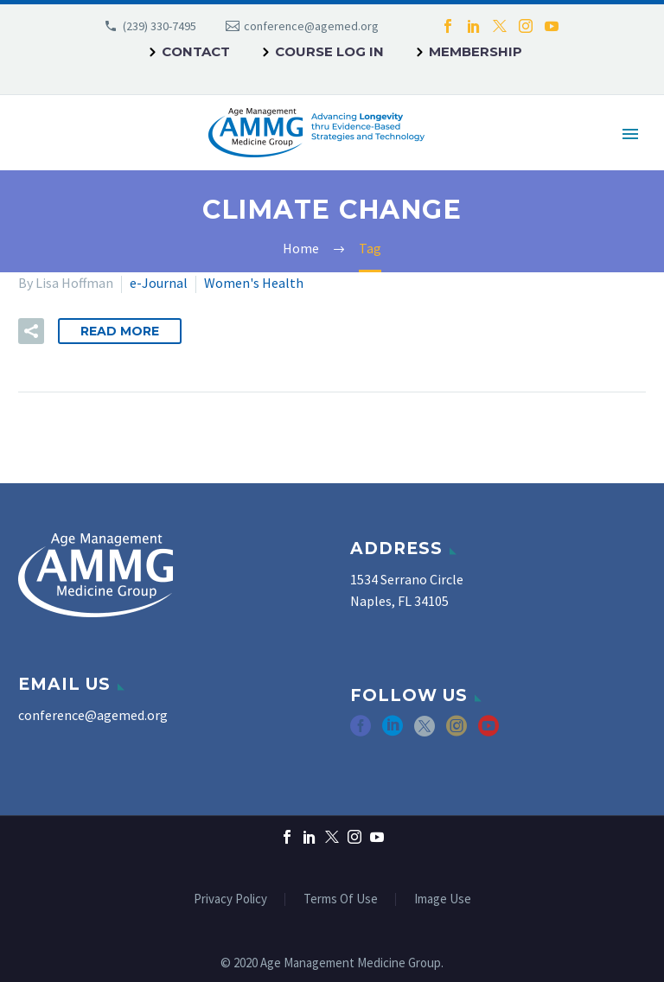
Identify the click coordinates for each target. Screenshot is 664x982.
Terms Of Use (340, 899)
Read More (119, 331)
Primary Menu (630, 134)
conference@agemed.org (311, 26)
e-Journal (159, 282)
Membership (475, 51)
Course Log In (329, 51)
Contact (196, 51)
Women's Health (253, 282)
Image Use (442, 899)
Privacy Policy (230, 899)
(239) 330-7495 (159, 26)
